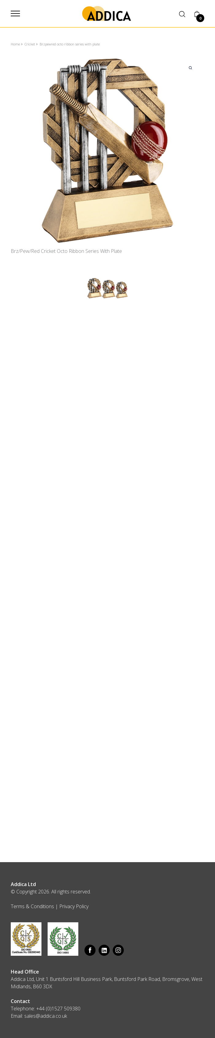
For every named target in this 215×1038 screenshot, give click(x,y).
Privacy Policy (73, 906)
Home (15, 44)
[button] (15, 13)
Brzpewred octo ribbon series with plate (70, 44)
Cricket (30, 44)
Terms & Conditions (32, 906)
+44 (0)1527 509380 (58, 1008)
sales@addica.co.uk (45, 1016)
